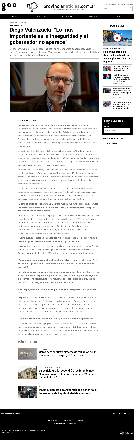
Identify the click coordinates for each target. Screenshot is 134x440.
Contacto (72, 424)
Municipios (93, 16)
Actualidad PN (40, 16)
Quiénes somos (59, 424)
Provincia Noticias (115, 143)
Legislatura (67, 16)
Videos (119, 16)
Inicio (14, 16)
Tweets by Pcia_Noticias (112, 138)
